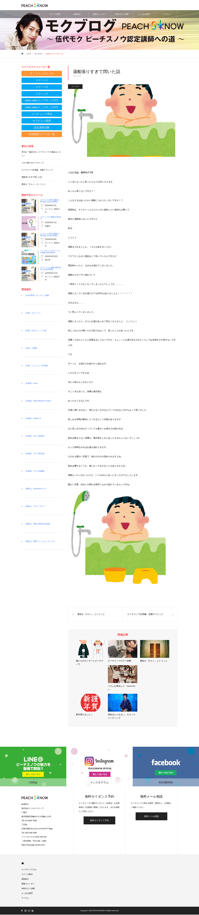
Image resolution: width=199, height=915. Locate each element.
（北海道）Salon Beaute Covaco (37, 401)
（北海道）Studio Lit (32, 419)
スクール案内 (54, 14)
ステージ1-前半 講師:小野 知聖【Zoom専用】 (50, 201)
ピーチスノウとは (32, 14)
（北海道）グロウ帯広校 (34, 454)
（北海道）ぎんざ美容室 (34, 436)
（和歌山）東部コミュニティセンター (39, 542)
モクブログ (75, 87)
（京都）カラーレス (32, 313)
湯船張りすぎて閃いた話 (32, 177)
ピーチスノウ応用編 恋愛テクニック (37, 170)
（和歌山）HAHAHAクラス (35, 489)
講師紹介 (77, 14)
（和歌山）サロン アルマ (34, 507)
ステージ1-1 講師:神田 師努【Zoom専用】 (50, 269)
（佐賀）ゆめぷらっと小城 (35, 331)
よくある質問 (144, 14)
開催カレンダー (99, 14)
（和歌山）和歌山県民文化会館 (37, 524)
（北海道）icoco (31, 384)
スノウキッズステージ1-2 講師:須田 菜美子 (50, 252)
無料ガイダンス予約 (99, 821)
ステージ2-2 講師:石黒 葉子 (50, 218)
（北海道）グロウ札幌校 (34, 471)
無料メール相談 (151, 817)
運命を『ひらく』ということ (34, 184)
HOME (23, 864)
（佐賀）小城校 (30, 348)
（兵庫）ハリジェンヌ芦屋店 (36, 366)
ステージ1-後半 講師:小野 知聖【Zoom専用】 (50, 235)
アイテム (166, 14)
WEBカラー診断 (121, 14)
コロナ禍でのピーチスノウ (33, 163)
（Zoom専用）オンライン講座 (36, 296)
